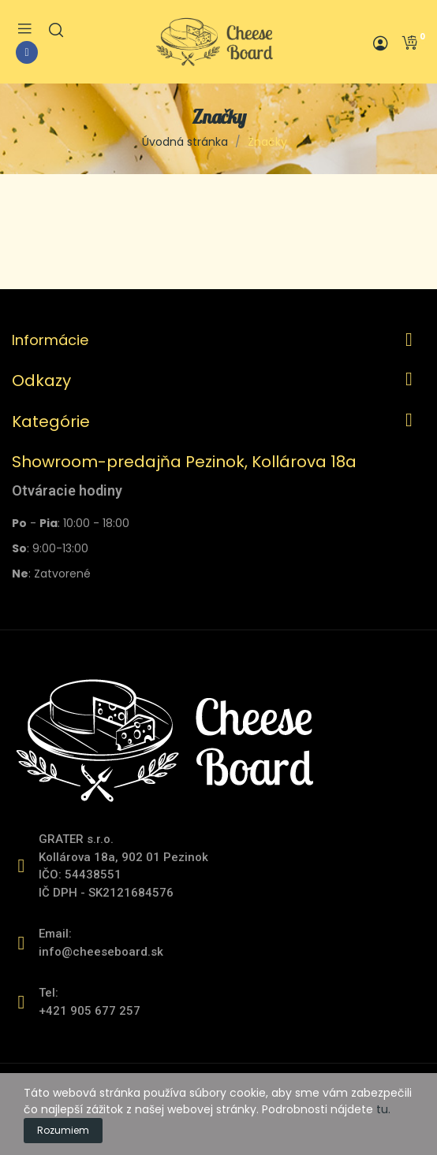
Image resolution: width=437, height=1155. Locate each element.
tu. (383, 1109)
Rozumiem (63, 1130)
